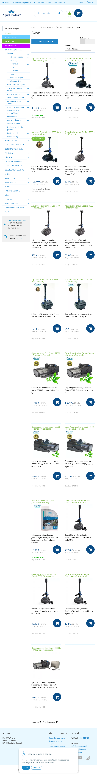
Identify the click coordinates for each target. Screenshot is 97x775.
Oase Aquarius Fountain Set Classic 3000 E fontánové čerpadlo (43, 576)
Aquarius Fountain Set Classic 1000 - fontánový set (78, 59)
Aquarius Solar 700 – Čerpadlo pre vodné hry (44, 280)
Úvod (7, 2)
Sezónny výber (10, 37)
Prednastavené (72, 49)
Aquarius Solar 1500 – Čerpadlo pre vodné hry (79, 280)
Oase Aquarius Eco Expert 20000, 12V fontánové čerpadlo (46, 649)
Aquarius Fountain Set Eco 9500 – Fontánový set (80, 207)
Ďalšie (90, 2)
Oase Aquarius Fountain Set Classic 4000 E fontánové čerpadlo (77, 576)
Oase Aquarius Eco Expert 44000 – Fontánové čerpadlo (79, 428)
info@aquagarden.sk (23, 2)
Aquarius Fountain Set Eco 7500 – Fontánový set (46, 207)
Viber (80, 752)
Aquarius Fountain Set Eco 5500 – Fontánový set (80, 133)
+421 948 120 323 (44, 2)
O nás (81, 2)
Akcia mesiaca (10, 45)
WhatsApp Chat (60, 2)
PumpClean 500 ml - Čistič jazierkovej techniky (43, 501)
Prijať (26, 768)
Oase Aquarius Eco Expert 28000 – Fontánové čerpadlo (79, 354)
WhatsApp (82, 749)
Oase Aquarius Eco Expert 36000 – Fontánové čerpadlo (45, 428)
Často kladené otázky (57, 747)
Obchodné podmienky (57, 738)
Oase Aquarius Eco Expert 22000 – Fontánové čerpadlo (45, 354)
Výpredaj (8, 33)
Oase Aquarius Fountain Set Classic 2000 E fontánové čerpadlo (77, 502)
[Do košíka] (57, 107)
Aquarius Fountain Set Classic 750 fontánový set (44, 59)
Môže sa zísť (10, 41)
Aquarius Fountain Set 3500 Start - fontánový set (46, 133)
